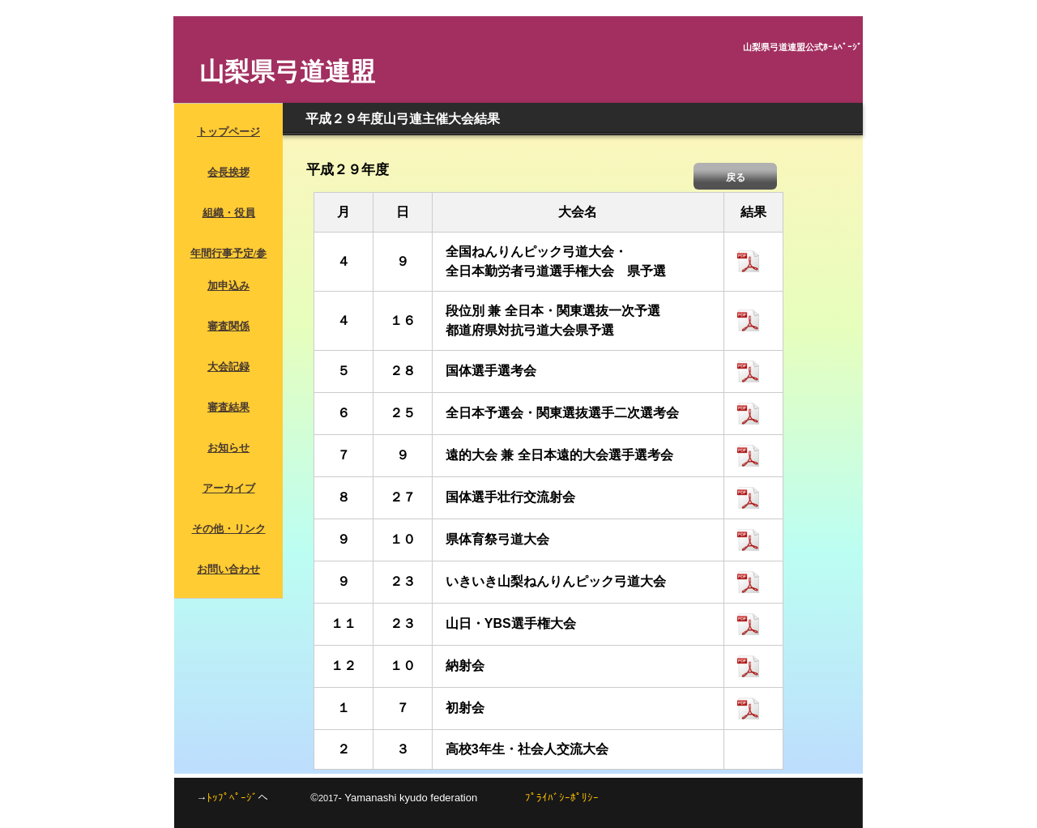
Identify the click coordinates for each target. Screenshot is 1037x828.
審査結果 (228, 407)
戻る (735, 177)
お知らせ (228, 448)
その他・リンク (229, 529)
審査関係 (228, 326)
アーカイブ (229, 488)
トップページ (228, 132)
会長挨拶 (228, 172)
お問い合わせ (228, 569)
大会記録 (228, 367)
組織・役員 (229, 213)
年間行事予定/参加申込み (228, 269)
